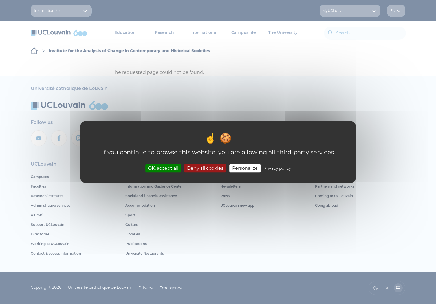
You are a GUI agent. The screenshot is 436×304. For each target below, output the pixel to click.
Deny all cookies (205, 168)
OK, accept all (163, 168)
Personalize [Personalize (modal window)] (245, 168)
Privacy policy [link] (277, 168)
